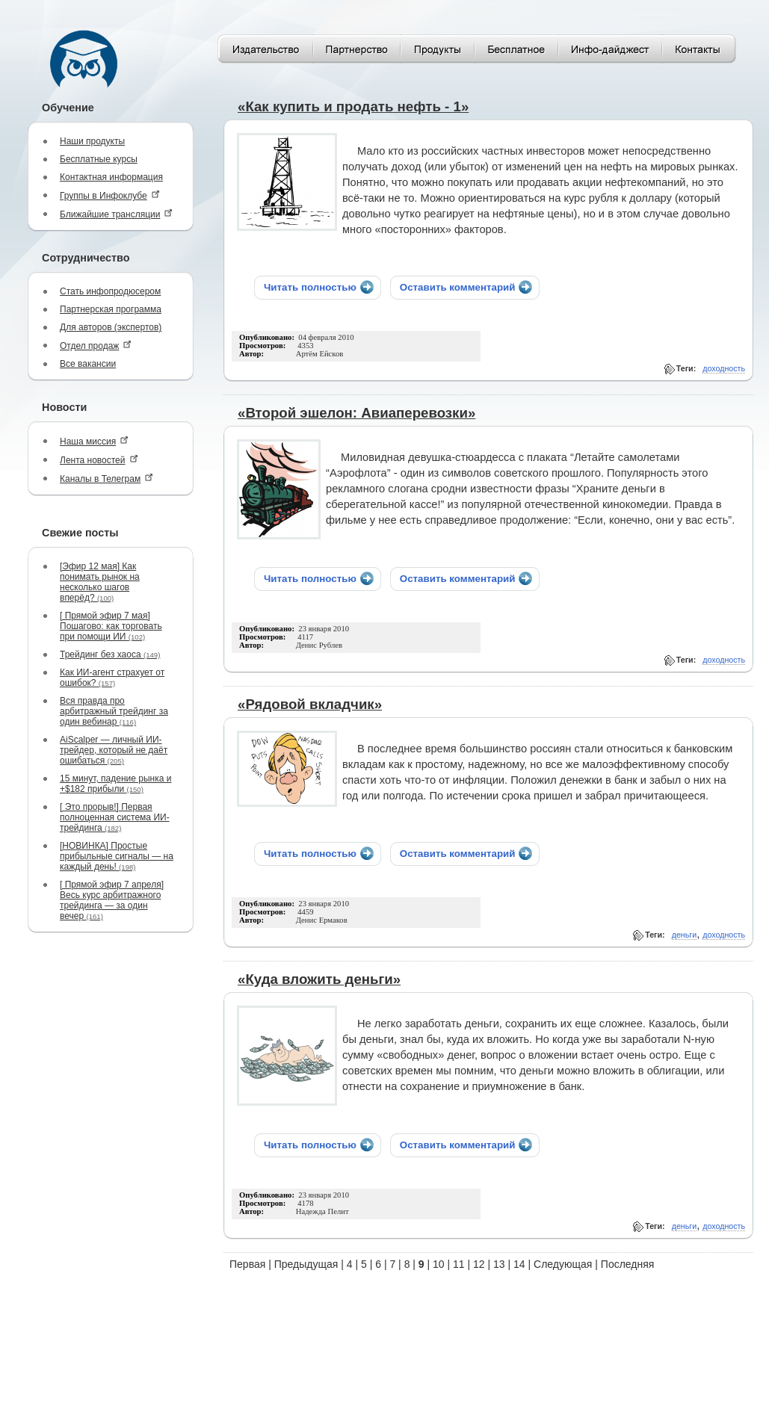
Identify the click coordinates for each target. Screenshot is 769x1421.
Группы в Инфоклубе (110, 195)
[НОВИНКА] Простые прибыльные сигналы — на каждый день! (116, 856)
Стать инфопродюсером (110, 291)
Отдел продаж (96, 345)
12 (479, 1264)
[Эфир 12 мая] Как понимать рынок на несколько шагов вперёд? (100, 582)
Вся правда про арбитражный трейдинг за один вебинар (114, 711)
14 (519, 1264)
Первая (247, 1264)
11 (459, 1264)
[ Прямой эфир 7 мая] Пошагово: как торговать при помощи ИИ (111, 626)
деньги (684, 934)
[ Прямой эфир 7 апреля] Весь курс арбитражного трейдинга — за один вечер (112, 900)
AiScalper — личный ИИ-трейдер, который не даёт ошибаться (113, 750)
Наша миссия (94, 441)
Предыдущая (306, 1264)
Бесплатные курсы (99, 159)
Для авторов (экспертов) (110, 327)
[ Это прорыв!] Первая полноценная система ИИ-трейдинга (115, 817)
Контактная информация (111, 177)
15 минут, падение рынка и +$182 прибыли (115, 783)
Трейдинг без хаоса (110, 654)
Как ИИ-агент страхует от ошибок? (112, 677)
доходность (723, 368)
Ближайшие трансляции (116, 214)
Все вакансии (88, 364)
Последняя (628, 1264)
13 (499, 1264)
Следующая (563, 1264)
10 (439, 1264)
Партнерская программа (110, 309)
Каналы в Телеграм (106, 478)
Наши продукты (92, 141)
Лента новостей (99, 459)
